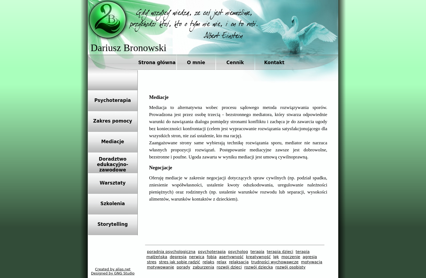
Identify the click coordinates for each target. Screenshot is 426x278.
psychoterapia (211, 251)
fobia (212, 257)
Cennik (235, 62)
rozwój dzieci (229, 267)
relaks (208, 262)
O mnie (196, 62)
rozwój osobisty (290, 267)
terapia (257, 251)
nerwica (196, 257)
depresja (178, 257)
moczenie (290, 257)
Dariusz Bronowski (129, 47)
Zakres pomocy (112, 121)
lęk (276, 257)
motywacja (311, 262)
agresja (310, 257)
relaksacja (239, 262)
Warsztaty (113, 183)
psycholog (238, 251)
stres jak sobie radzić (179, 262)
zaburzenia (203, 267)
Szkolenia (112, 203)
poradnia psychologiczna (171, 251)
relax (222, 262)
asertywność (231, 257)
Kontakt (274, 62)
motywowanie (160, 267)
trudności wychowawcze (275, 262)
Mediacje (112, 141)
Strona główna (157, 62)
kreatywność (258, 257)
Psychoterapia (112, 100)
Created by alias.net (113, 269)
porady (183, 267)
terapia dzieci (280, 251)
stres (151, 262)
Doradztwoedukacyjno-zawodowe (112, 164)
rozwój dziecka (258, 267)
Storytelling (113, 224)
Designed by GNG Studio (112, 273)
